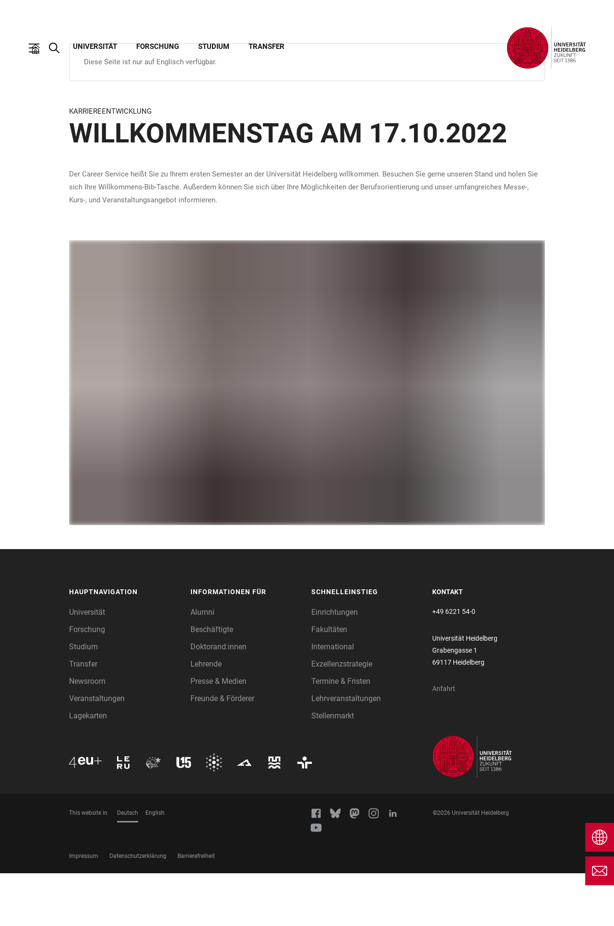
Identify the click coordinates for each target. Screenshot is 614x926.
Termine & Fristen (340, 733)
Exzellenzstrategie (341, 716)
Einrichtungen (334, 664)
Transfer (266, 46)
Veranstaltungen (97, 751)
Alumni (202, 664)
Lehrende (206, 716)
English (155, 865)
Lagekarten (88, 768)
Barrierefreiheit (196, 908)
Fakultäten (329, 682)
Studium (213, 46)
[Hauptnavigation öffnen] (39, 48)
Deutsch (127, 865)
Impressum (83, 908)
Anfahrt (443, 741)
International (332, 699)
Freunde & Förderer (222, 751)
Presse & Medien (218, 733)
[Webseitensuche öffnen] (59, 48)
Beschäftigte (211, 682)
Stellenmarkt (332, 768)
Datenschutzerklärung (137, 908)
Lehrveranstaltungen (346, 751)
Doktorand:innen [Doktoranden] (218, 699)
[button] (125, 645)
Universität (95, 46)
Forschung (157, 46)
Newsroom (87, 733)
